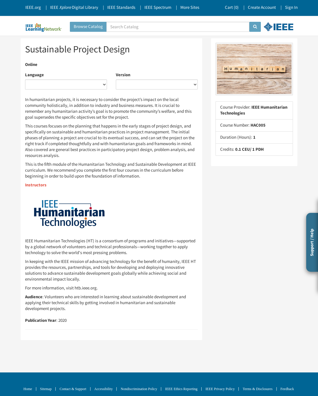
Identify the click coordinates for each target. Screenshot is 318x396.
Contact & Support (73, 389)
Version (123, 75)
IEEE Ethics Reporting (181, 389)
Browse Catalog (88, 26)
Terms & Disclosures (257, 389)
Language (34, 75)
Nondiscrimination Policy (139, 389)
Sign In (291, 7)
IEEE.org (33, 7)
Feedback (287, 389)
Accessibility (103, 389)
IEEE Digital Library (74, 7)
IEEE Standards (121, 7)
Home (28, 389)
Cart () (232, 7)
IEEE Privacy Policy (220, 389)
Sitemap (46, 389)
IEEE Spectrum (157, 7)
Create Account (262, 7)
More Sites (189, 7)
